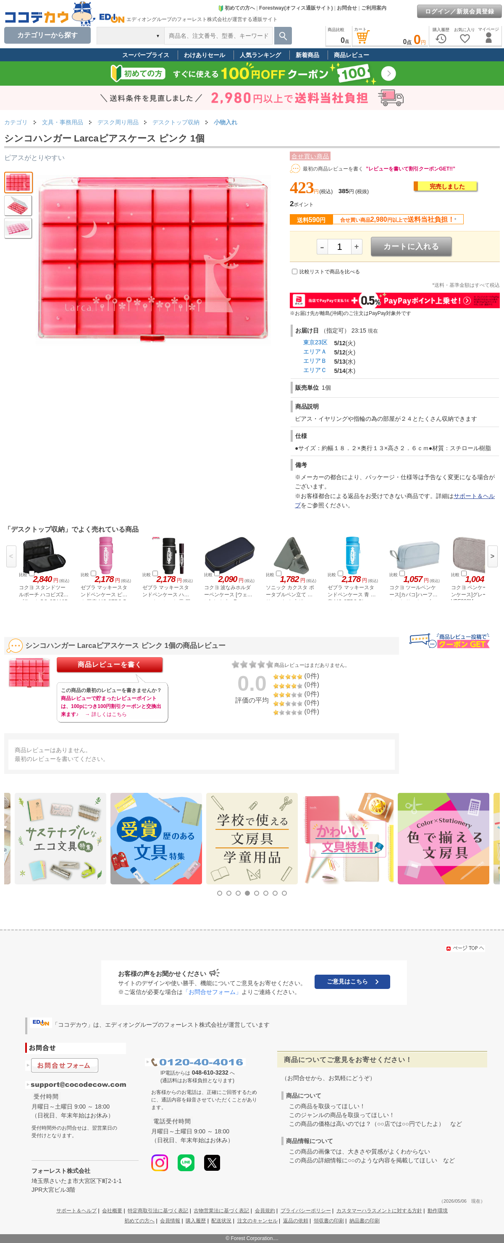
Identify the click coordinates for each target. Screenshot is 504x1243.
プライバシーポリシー (306, 1211)
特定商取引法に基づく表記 (158, 1211)
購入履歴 (196, 1221)
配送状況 (221, 1221)
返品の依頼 (295, 1221)
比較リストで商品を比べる (329, 272)
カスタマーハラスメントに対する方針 (379, 1211)
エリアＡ (315, 351)
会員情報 (170, 1221)
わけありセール (204, 55)
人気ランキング (260, 55)
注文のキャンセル (257, 1221)
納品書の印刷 (364, 1221)
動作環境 (438, 1211)
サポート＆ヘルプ (76, 1211)
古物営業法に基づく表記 (221, 1211)
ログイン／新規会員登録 (459, 11)
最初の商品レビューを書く (333, 169)
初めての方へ (236, 8)
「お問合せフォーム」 (212, 992)
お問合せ (347, 8)
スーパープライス (145, 55)
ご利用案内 (373, 8)
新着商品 (307, 55)
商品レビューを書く (110, 664)
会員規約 (265, 1211)
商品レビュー (351, 55)
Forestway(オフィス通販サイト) (296, 8)
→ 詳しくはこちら (105, 714)
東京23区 (315, 342)
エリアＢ (315, 360)
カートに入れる (411, 246)
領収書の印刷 (329, 1221)
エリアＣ (315, 370)
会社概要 (112, 1211)
